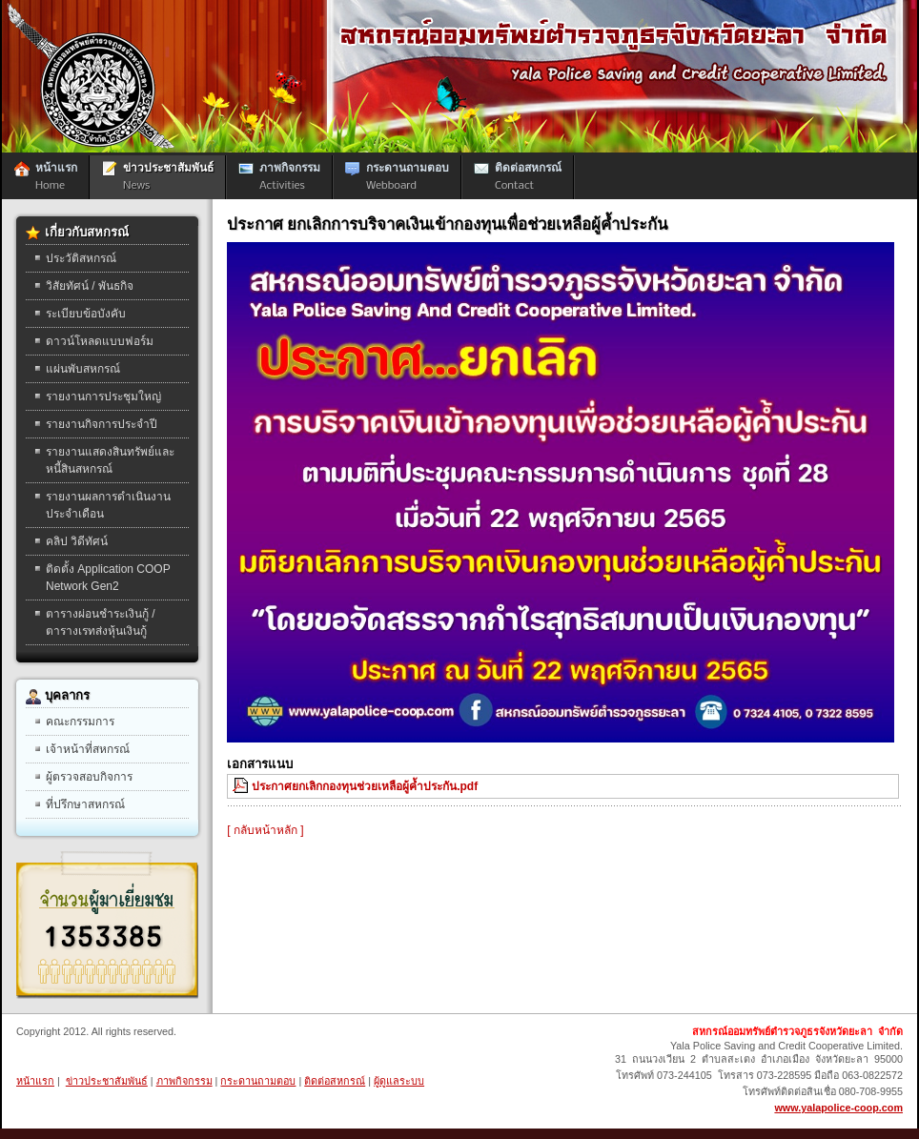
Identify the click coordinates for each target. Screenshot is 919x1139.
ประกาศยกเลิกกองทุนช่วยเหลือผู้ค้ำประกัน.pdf (365, 786)
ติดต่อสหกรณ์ (334, 1081)
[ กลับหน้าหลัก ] (265, 830)
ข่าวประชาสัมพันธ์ (107, 1081)
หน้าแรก (35, 1081)
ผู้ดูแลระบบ (399, 1081)
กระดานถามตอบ (258, 1081)
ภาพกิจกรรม (184, 1081)
